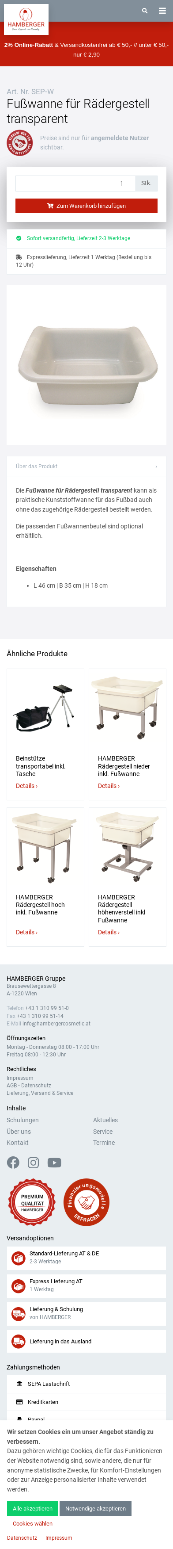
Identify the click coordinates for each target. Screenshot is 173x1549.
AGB (12, 1085)
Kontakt (18, 1143)
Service (103, 1132)
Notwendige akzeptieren (95, 1508)
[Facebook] (16, 1165)
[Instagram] (37, 1165)
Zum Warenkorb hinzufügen (86, 206)
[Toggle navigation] (162, 11)
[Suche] (145, 11)
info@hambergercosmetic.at (56, 1024)
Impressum (20, 1078)
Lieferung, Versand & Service (40, 1093)
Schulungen (23, 1120)
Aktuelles (105, 1120)
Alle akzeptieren (33, 1508)
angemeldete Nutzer (120, 138)
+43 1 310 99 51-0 (47, 1008)
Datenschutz (36, 1085)
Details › (27, 786)
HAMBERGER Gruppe (36, 979)
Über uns (19, 1132)
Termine (104, 1143)
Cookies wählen (33, 1523)
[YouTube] (54, 1165)
